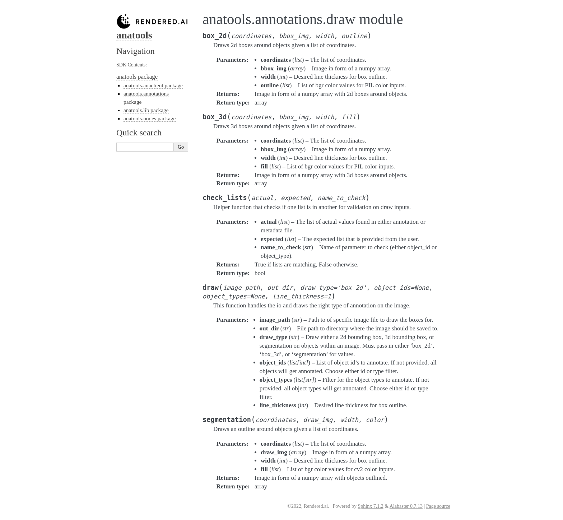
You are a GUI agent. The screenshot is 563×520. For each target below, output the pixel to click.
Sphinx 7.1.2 (370, 506)
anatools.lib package (146, 110)
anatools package (137, 76)
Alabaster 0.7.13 (406, 506)
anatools (134, 35)
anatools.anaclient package (153, 85)
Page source (438, 506)
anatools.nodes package (150, 118)
